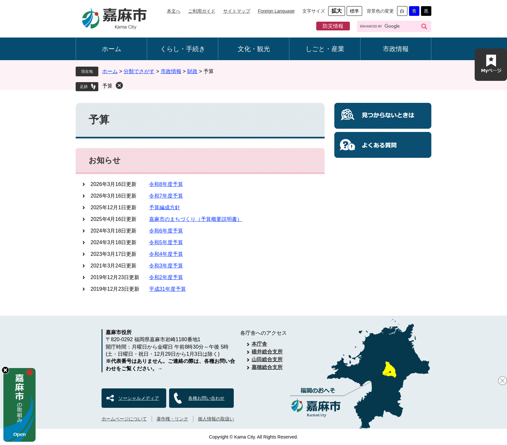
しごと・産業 (325, 48)
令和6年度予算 (166, 230)
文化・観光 (254, 48)
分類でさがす (139, 71)
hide (5, 370)
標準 (354, 11)
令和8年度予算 (166, 184)
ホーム (111, 48)
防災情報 (333, 26)
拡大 (336, 11)
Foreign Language (276, 11)
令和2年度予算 (166, 277)
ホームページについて (124, 418)
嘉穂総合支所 (267, 367)
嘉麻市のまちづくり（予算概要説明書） (195, 219)
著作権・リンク (172, 418)
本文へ (173, 11)
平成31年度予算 (167, 289)
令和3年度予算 (166, 265)
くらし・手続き (182, 48)
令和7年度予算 (166, 196)
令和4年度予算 (166, 254)
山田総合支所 (267, 359)
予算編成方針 (164, 207)
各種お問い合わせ (206, 398)
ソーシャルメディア (138, 398)
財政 (192, 71)
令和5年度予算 (166, 242)
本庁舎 (259, 344)
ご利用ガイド (201, 11)
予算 (107, 86)
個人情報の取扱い (216, 418)
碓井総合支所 (267, 351)
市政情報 (396, 48)
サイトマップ (236, 11)
